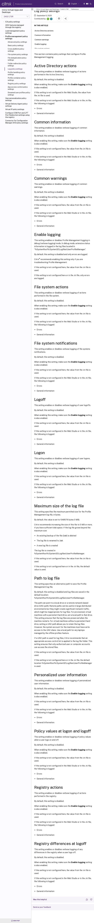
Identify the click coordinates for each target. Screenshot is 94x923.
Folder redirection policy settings (17, 65)
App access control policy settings (18, 88)
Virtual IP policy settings (14, 109)
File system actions (43, 48)
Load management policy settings (15, 32)
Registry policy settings (17, 84)
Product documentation (20, 4)
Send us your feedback (42, 907)
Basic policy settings (16, 45)
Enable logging (42, 44)
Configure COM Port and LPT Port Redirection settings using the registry (17, 115)
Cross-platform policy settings (16, 50)
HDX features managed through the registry (14, 26)
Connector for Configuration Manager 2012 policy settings (16, 122)
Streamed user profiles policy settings (19, 94)
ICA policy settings (12, 22)
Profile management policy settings (16, 37)
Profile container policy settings (17, 79)
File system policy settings (18, 54)
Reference (75, 9)
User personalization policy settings (15, 99)
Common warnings (43, 39)
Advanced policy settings (17, 42)
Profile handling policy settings (16, 73)
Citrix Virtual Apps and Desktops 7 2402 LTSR (52, 9)
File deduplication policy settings (17, 59)
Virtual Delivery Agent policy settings (16, 105)
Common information (44, 35)
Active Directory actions (45, 30)
